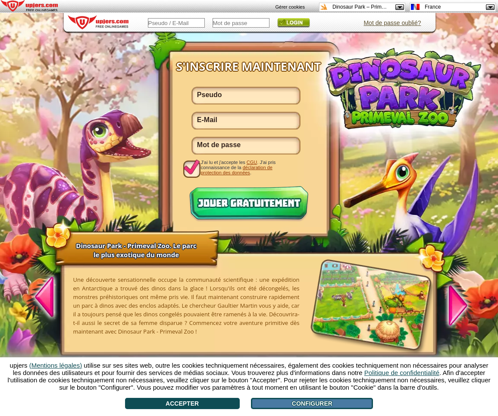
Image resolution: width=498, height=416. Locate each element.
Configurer (312, 403)
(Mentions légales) (55, 365)
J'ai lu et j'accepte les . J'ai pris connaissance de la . (238, 167)
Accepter (182, 403)
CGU (252, 162)
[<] (49, 298)
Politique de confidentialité (401, 372)
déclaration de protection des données (236, 170)
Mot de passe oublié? (392, 22)
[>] (453, 304)
